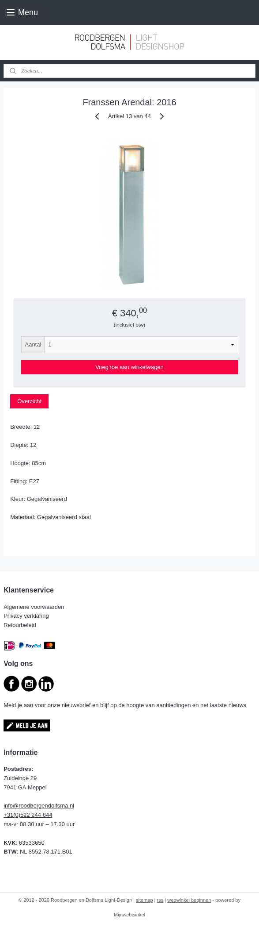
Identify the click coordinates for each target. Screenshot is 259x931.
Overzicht (29, 401)
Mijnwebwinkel (129, 914)
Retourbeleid (21, 625)
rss (160, 900)
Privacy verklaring (27, 615)
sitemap (144, 900)
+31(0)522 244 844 (28, 815)
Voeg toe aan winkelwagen (129, 367)
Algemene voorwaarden (35, 607)
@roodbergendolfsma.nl (43, 805)
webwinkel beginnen (189, 900)
